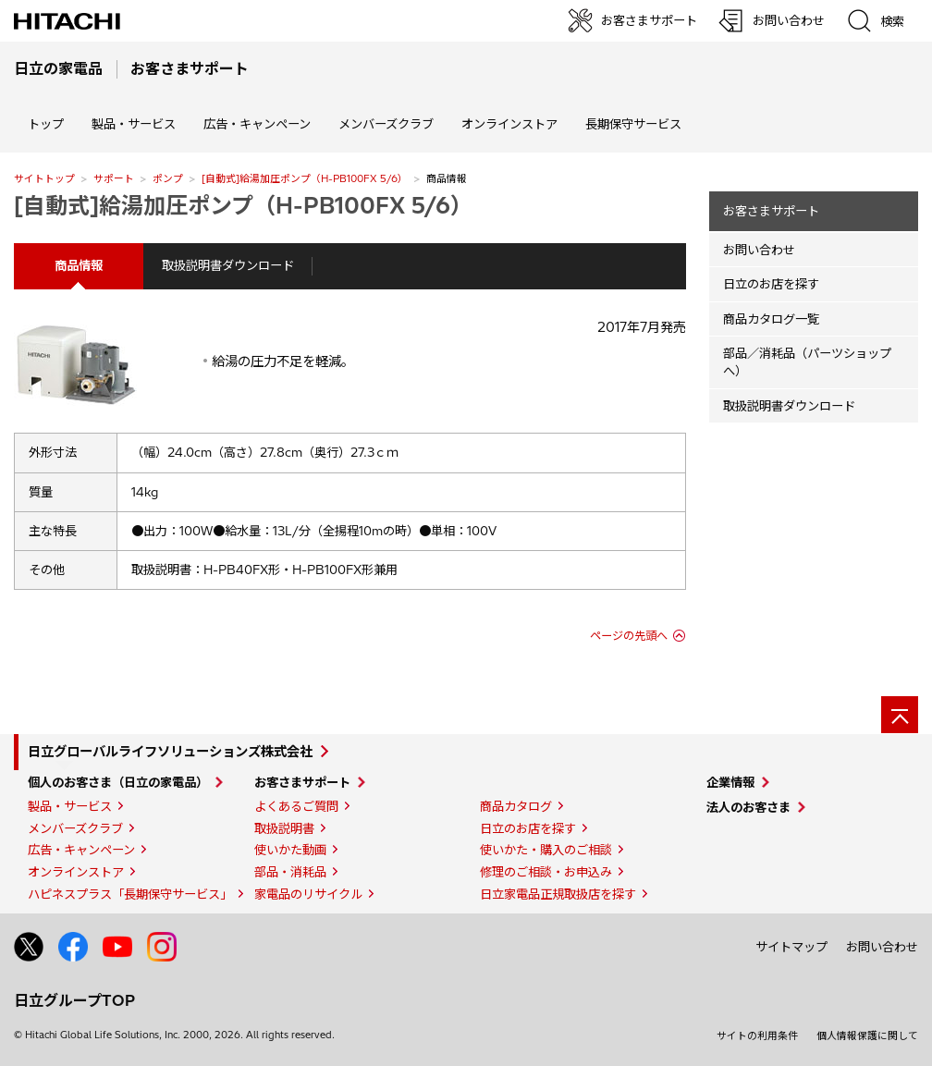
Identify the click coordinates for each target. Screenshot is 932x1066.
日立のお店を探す (771, 283)
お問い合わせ (759, 249)
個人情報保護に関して (867, 1035)
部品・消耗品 (290, 871)
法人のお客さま (748, 807)
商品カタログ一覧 (771, 319)
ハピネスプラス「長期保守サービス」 (130, 894)
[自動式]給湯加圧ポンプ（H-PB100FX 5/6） (305, 178)
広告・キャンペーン (81, 849)
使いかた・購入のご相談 (546, 849)
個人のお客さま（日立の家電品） (118, 782)
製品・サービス (70, 806)
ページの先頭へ (629, 636)
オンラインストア (509, 123)
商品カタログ (516, 806)
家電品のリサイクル (308, 894)
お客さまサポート (771, 210)
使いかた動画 (290, 849)
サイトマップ (791, 946)
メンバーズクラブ (386, 123)
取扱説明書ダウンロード (228, 265)
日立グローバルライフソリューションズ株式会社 (170, 751)
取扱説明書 (284, 828)
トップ (46, 123)
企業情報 (730, 782)
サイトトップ (44, 178)
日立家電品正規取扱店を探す (558, 894)
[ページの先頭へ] (899, 714)
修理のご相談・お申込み (546, 871)
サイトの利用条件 (757, 1035)
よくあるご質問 (296, 806)
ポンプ (168, 178)
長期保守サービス (633, 123)
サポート (113, 178)
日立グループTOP (74, 1000)
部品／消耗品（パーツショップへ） (807, 362)
